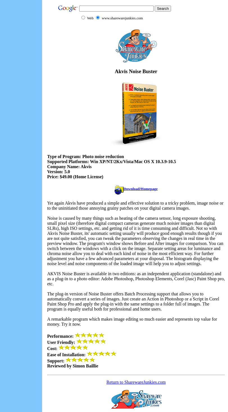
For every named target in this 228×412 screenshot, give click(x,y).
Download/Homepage (136, 189)
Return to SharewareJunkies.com (136, 382)
